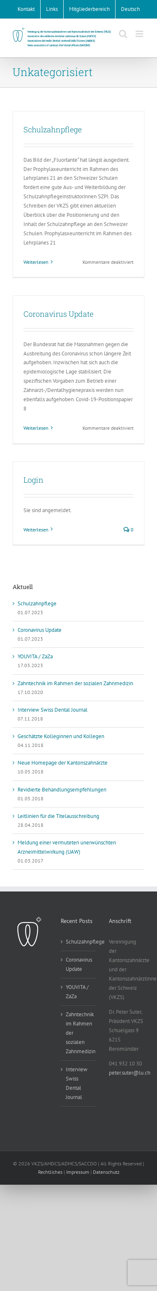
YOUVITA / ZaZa (35, 656)
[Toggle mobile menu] (140, 33)
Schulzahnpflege (52, 129)
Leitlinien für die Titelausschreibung (58, 816)
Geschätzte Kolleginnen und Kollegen (61, 736)
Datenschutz (106, 1172)
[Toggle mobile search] (123, 33)
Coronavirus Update (58, 314)
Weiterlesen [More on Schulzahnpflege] (36, 262)
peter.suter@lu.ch (129, 1072)
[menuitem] (130, 9)
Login (33, 480)
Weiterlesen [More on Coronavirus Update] (36, 428)
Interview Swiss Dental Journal (53, 709)
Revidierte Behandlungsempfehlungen (62, 789)
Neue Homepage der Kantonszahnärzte (63, 762)
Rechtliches (50, 1172)
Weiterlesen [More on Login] (36, 529)
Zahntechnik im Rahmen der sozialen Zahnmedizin (75, 683)
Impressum (77, 1172)
